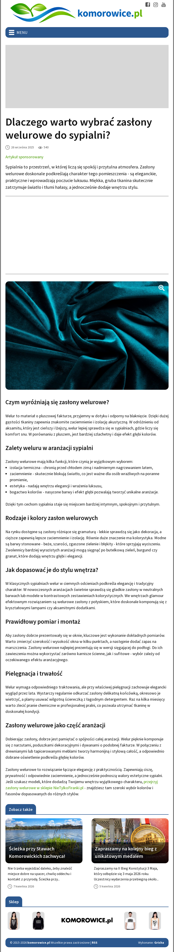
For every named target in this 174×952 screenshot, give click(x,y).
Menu (22, 32)
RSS (94, 942)
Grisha (159, 942)
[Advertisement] (87, 76)
